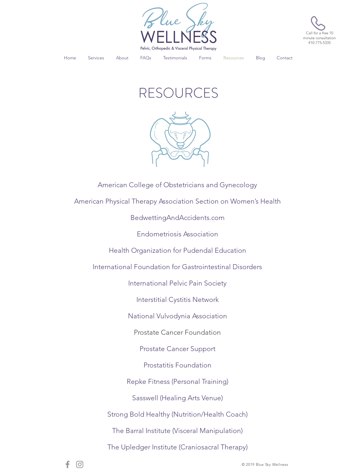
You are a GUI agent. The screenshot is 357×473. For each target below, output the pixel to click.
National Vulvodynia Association (177, 316)
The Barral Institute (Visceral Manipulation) (177, 431)
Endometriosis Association (177, 234)
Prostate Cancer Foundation (177, 332)
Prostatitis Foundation (177, 365)
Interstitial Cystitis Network (177, 299)
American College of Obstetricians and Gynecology (177, 185)
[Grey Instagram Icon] (80, 464)
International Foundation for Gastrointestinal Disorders (177, 267)
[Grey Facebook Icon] (67, 464)
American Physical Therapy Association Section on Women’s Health (177, 201)
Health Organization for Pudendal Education (177, 250)
